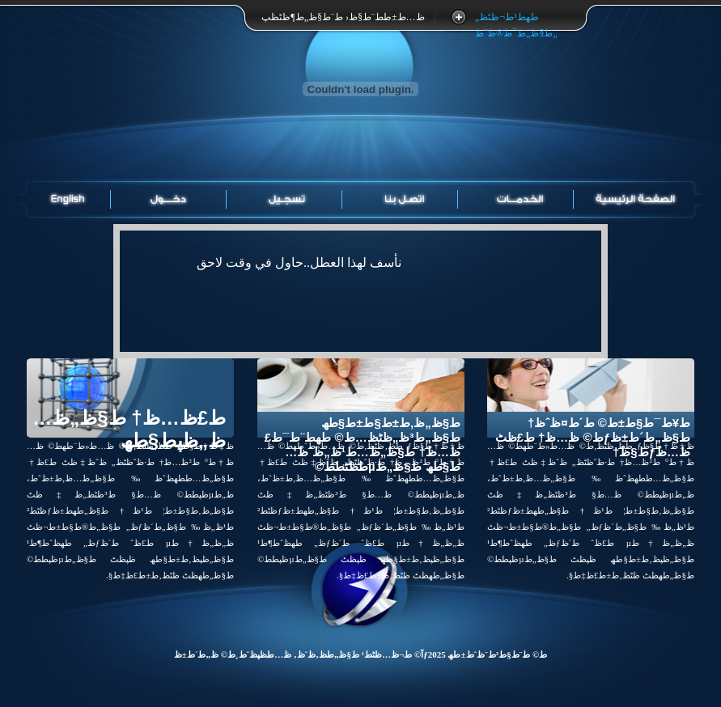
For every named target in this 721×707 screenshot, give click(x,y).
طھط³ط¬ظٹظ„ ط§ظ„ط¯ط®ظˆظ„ (515, 18)
